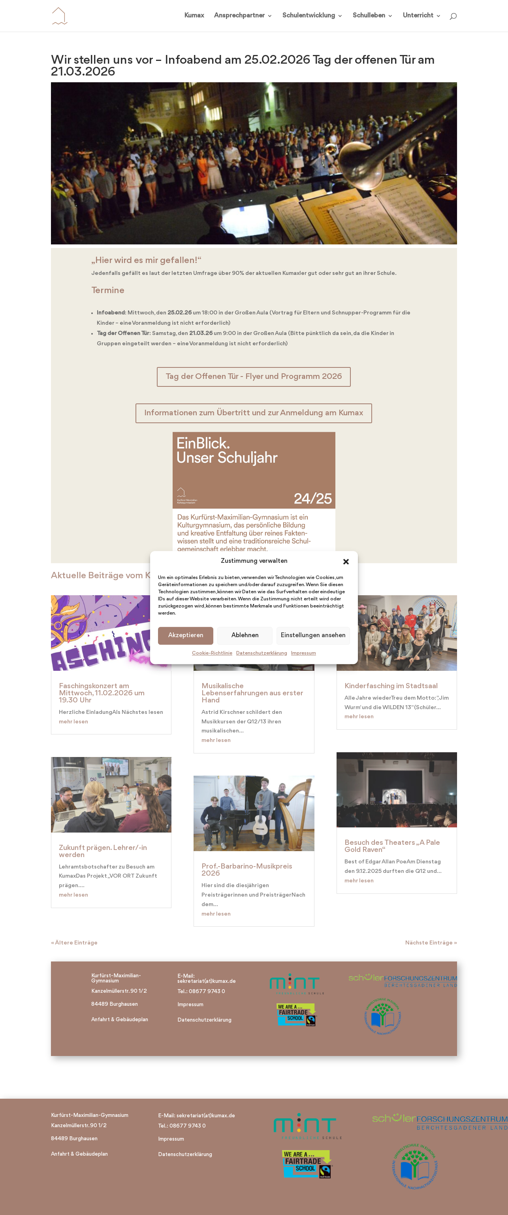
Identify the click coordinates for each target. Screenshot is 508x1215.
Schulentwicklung (308, 16)
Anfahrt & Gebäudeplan (119, 1019)
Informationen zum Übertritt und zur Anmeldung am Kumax (253, 413)
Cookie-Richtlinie (212, 653)
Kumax (194, 16)
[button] (346, 562)
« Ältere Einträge (74, 943)
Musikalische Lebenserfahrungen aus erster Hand (252, 693)
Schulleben (369, 16)
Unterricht (418, 16)
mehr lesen (73, 722)
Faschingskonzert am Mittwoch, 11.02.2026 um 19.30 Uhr (102, 693)
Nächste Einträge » (431, 943)
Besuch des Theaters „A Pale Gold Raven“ (392, 846)
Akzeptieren (185, 636)
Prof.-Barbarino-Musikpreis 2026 (246, 870)
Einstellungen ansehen (313, 636)
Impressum (303, 653)
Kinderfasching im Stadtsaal (391, 686)
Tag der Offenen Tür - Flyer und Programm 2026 (254, 377)
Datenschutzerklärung (261, 653)
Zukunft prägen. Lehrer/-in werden (103, 851)
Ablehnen (245, 636)
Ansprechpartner (239, 16)
